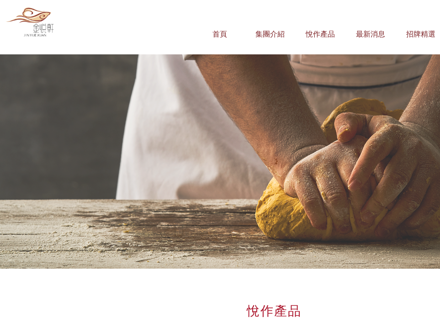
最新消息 (370, 34)
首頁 (219, 34)
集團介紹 (270, 34)
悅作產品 (320, 34)
